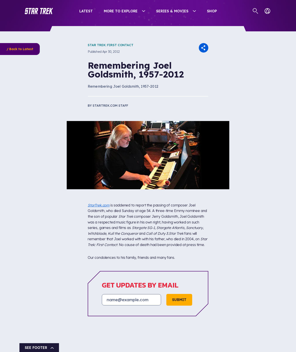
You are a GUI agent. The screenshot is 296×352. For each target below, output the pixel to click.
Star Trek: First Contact (110, 45)
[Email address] (131, 299)
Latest (86, 11)
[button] (39, 11)
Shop (212, 11)
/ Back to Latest (20, 49)
